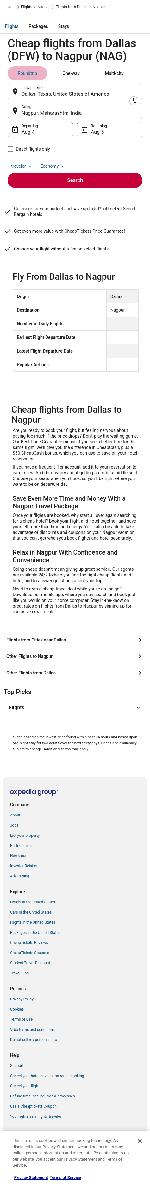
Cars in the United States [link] (31, 912)
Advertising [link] (19, 876)
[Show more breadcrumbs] (9, 7)
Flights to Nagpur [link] (35, 7)
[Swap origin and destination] (133, 100)
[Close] (140, 1141)
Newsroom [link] (19, 856)
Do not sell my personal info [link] (33, 1040)
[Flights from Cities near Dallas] (75, 639)
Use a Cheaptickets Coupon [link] (33, 1106)
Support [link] (16, 1066)
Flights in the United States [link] (32, 922)
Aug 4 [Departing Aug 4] (28, 132)
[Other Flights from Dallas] (75, 672)
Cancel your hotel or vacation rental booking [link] (47, 1076)
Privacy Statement (31, 1177)
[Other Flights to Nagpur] (75, 656)
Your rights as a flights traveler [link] (35, 1116)
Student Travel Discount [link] (30, 963)
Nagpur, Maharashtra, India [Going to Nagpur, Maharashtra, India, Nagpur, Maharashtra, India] (52, 113)
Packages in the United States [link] (35, 932)
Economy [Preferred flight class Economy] (53, 166)
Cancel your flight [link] (25, 1086)
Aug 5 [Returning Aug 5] (97, 132)
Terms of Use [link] (21, 1019)
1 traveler (20, 166)
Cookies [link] (17, 1009)
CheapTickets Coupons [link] (29, 953)
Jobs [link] (14, 825)
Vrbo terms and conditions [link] (32, 1029)
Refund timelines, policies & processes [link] (42, 1096)
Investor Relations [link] (25, 866)
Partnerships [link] (21, 845)
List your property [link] (25, 835)
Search (75, 180)
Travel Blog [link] (19, 973)
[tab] (11, 26)
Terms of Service (65, 1177)
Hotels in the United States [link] (32, 902)
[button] (75, 708)
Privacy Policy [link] (22, 999)
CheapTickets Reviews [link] (29, 942)
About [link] (15, 815)
